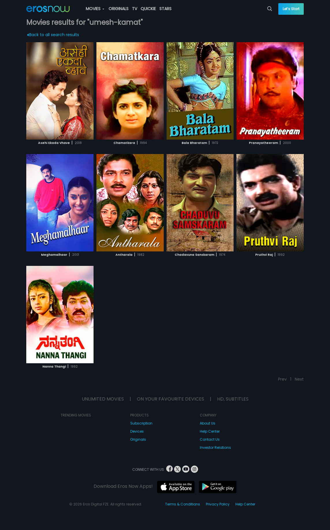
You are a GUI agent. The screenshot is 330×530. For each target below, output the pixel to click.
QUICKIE (148, 9)
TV (134, 9)
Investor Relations (215, 447)
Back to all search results (53, 35)
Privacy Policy (218, 504)
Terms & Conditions (182, 504)
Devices (137, 431)
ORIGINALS (118, 9)
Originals (138, 439)
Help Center (210, 431)
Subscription (141, 423)
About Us (207, 423)
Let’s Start (291, 8)
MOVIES (95, 9)
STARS (165, 9)
